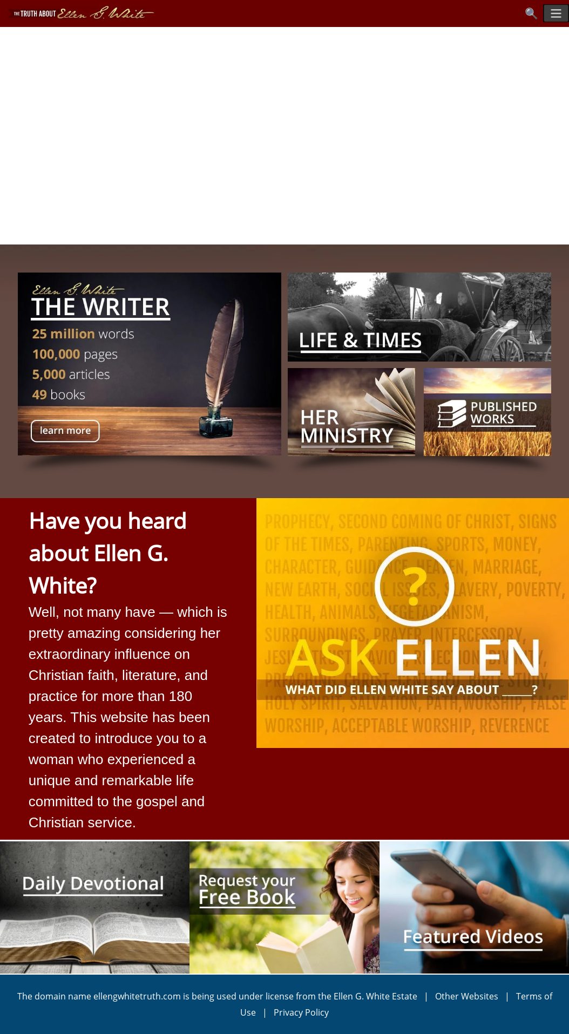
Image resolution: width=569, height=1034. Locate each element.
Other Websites (466, 996)
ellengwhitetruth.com (137, 996)
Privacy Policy (301, 1012)
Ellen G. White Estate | (384, 996)
